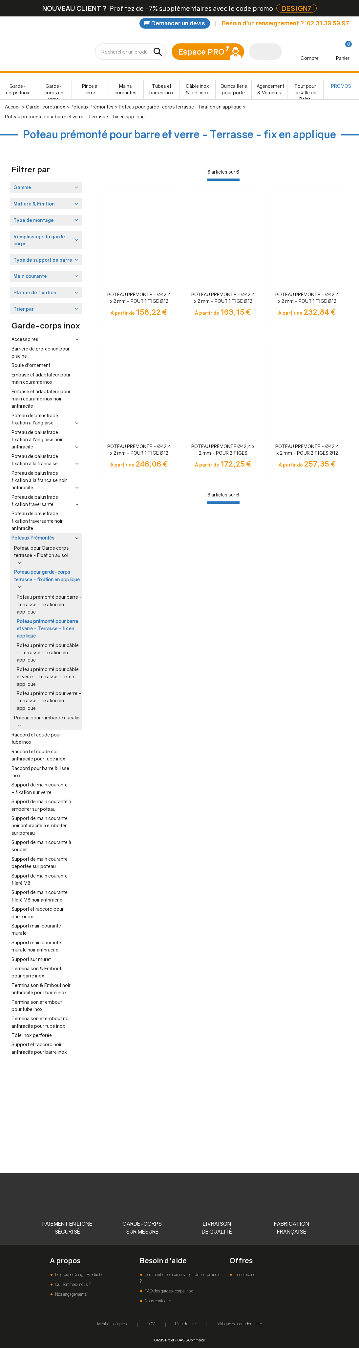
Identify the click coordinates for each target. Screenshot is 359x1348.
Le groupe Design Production (80, 1274)
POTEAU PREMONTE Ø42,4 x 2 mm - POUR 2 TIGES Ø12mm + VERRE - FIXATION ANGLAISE (223, 450)
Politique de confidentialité (239, 1323)
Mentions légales (112, 1323)
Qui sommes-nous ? (72, 1284)
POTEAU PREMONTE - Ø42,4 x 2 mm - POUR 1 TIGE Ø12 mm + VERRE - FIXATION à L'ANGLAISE (139, 298)
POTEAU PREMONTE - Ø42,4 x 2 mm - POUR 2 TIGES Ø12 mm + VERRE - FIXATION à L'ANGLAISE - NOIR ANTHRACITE (307, 450)
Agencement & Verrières (270, 89)
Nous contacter (157, 1300)
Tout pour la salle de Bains (305, 91)
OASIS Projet (164, 1340)
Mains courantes (126, 89)
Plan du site (185, 1323)
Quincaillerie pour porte (234, 89)
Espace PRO (201, 51)
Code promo (244, 1274)
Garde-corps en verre (53, 91)
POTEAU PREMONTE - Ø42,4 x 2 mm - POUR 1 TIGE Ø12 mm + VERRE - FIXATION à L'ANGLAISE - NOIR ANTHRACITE (307, 298)
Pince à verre (89, 89)
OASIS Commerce (191, 1340)
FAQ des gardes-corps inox (168, 1290)
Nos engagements (70, 1294)
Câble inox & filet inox (197, 89)
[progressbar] (223, 180)
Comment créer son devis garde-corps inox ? (179, 1278)
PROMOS (341, 86)
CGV (151, 1323)
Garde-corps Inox (18, 89)
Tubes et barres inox (161, 89)
